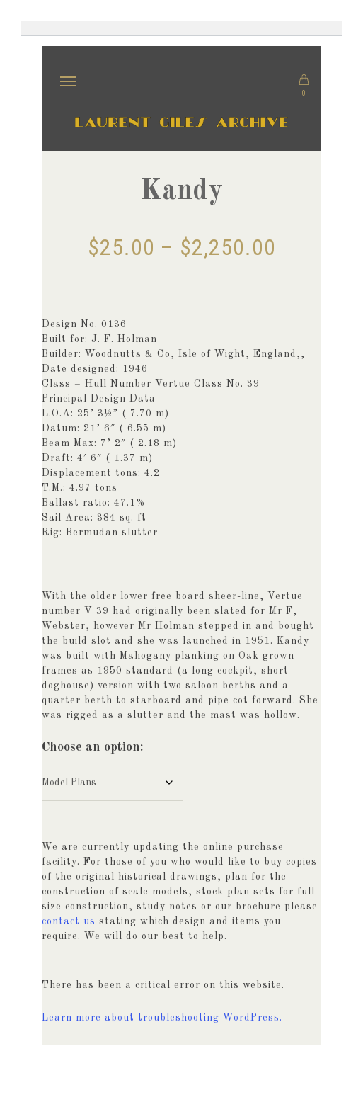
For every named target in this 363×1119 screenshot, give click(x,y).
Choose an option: (92, 747)
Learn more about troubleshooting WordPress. (162, 1018)
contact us (69, 921)
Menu (73, 72)
